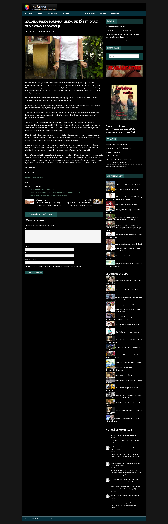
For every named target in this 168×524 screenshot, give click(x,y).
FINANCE (40, 13)
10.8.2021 (31, 31)
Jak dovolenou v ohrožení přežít (125, 496)
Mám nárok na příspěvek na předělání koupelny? (125, 464)
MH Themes (54, 519)
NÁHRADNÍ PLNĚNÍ (112, 156)
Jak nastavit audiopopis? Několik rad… (127, 435)
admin (40, 31)
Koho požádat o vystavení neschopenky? (125, 448)
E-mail (27, 253)
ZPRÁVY (48, 31)
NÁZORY (103, 13)
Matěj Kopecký (116, 495)
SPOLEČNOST (53, 13)
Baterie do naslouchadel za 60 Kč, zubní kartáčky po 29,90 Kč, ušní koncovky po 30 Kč (123, 35)
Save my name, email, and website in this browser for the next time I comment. (54, 266)
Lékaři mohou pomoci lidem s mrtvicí (44, 189)
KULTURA (77, 13)
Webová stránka (30, 259)
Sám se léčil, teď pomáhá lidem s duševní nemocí (48, 195)
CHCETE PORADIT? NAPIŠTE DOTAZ (117, 27)
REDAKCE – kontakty (113, 152)
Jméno (27, 246)
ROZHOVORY (90, 13)
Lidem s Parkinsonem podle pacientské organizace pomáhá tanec (55, 192)
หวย (112, 435)
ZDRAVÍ (66, 13)
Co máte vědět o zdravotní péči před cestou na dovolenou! (126, 480)
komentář (28, 229)
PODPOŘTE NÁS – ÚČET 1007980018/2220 (120, 30)
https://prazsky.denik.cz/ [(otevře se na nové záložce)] (34, 177)
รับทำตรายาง (115, 447)
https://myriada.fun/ (117, 129)
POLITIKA (28, 13)
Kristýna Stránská (116, 479)
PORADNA (115, 13)
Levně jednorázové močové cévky (117, 41)
